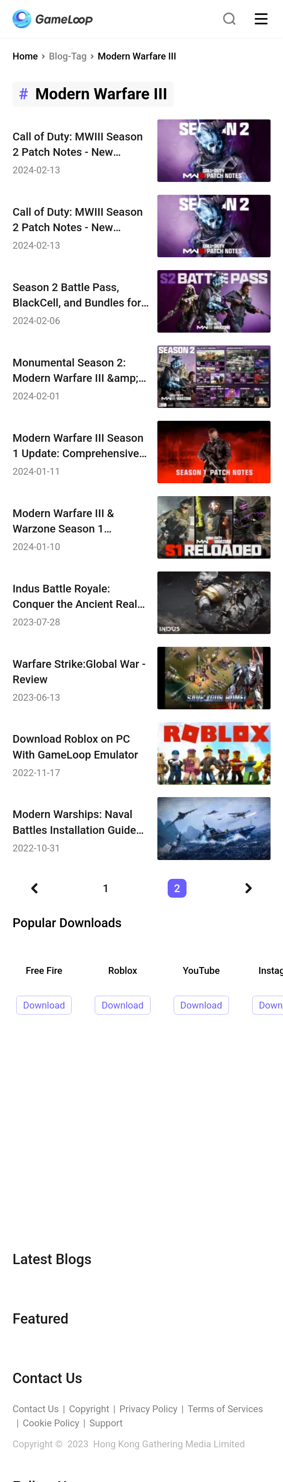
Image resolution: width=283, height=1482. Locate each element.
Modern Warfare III (137, 56)
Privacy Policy (149, 1409)
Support (106, 1423)
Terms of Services (225, 1409)
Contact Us (35, 1409)
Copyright (89, 1409)
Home (25, 56)
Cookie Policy (51, 1423)
